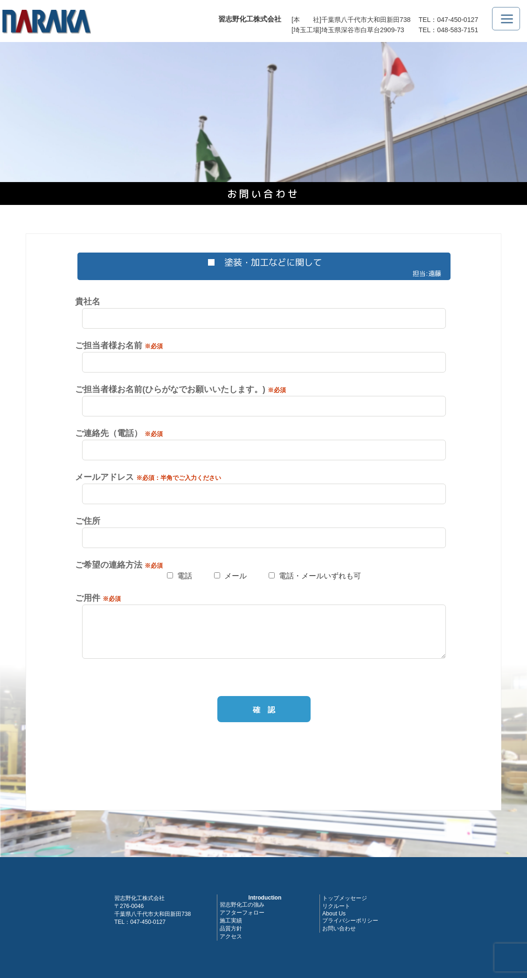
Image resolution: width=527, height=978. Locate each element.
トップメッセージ (344, 898)
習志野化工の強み (242, 904)
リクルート (336, 906)
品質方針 (231, 928)
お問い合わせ (339, 928)
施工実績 (231, 920)
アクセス (231, 936)
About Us (334, 913)
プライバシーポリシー (350, 920)
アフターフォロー (242, 912)
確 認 (264, 710)
